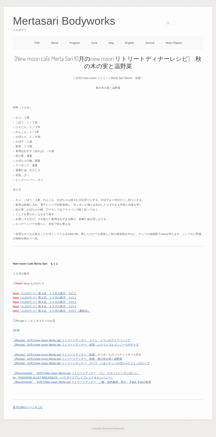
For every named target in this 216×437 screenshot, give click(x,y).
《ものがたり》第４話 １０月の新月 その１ (45, 293)
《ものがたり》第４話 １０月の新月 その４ (45, 306)
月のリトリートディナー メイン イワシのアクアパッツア (71, 340)
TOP (37, 42)
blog (111, 42)
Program (74, 42)
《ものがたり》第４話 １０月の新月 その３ (45, 302)
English (129, 42)
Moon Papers (174, 42)
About (54, 42)
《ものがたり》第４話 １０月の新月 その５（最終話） (51, 310)
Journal (149, 42)
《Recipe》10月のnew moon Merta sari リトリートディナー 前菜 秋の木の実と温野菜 (67, 358)
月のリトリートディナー (55, 354)
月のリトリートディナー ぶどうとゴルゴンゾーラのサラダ (76, 344)
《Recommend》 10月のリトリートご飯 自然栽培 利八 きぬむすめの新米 (82, 382)
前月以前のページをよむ (28, 407)
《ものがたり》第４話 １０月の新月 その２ (45, 297)
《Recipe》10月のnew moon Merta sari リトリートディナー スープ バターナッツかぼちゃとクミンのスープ (81, 363)
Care (94, 42)
